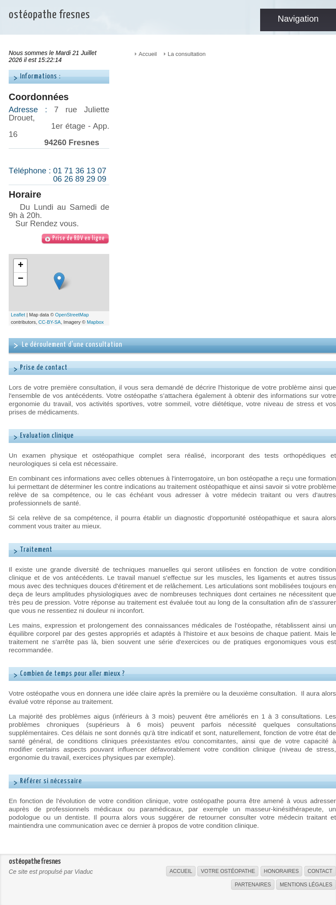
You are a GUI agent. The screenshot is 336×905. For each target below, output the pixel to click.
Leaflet (18, 314)
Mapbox (95, 322)
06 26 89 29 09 (79, 178)
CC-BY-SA (50, 322)
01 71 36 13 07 (79, 170)
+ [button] (20, 265)
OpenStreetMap (72, 314)
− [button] (20, 279)
